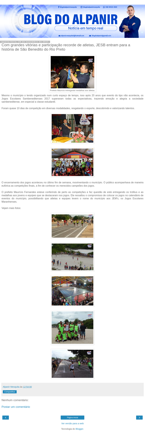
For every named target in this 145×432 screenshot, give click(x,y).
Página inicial (72, 417)
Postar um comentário (16, 406)
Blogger (79, 429)
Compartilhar (9, 392)
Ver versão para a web (72, 423)
